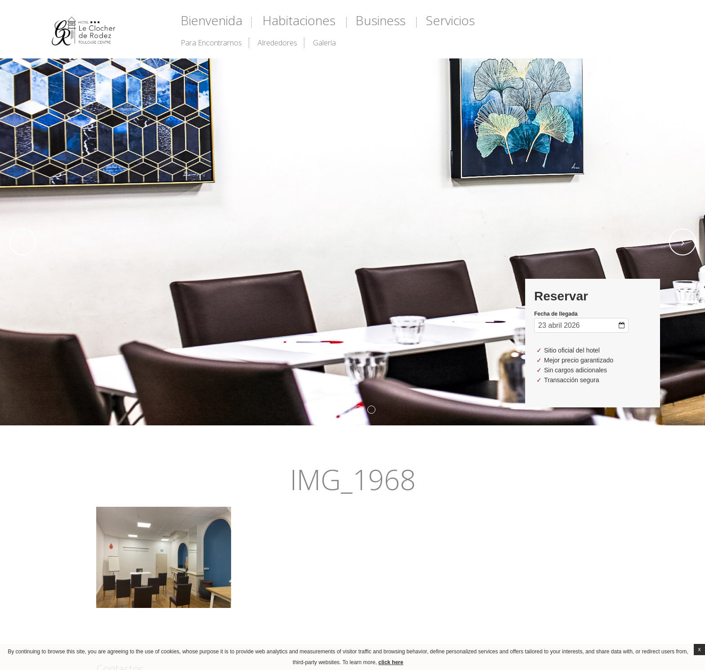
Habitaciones (299, 20)
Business (381, 20)
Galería (324, 43)
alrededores (277, 43)
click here (391, 662)
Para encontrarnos (211, 43)
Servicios (450, 20)
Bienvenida (211, 20)
